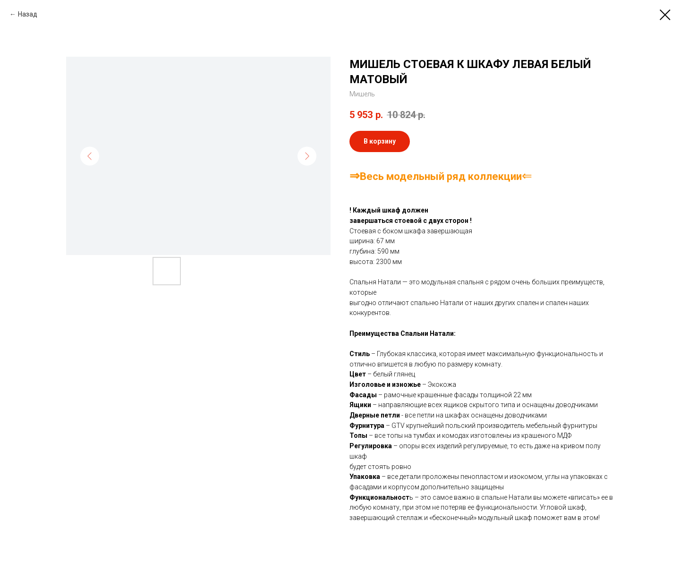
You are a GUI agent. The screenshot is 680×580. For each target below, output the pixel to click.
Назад (27, 14)
